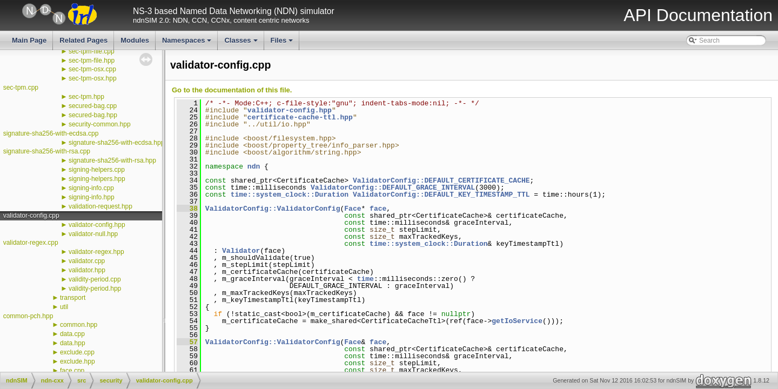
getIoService (517, 321)
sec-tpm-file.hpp (92, 60)
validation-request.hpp (100, 206)
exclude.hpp (77, 361)
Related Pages (83, 40)
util (64, 307)
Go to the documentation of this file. (232, 90)
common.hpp (78, 324)
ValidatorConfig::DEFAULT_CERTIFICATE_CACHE (441, 180)
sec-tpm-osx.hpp (93, 78)
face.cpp (72, 370)
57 (187, 342)
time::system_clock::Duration (289, 194)
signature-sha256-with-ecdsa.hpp (116, 142)
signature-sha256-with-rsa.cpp (46, 151)
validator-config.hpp (97, 225)
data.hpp (72, 343)
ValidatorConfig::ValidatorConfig (272, 208)
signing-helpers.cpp (97, 169)
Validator (241, 251)
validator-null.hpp (93, 234)
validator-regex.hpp (96, 252)
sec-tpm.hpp (86, 96)
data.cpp (72, 334)
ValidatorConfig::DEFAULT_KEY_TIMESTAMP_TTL (441, 194)
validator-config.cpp (31, 215)
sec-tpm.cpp (20, 87)
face (378, 208)
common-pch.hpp (28, 316)
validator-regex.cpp (30, 242)
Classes (241, 43)
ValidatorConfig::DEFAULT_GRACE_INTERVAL (393, 187)
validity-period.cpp (95, 279)
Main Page (29, 40)
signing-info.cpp (91, 188)
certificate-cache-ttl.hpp (300, 117)
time (365, 279)
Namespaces (187, 43)
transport (72, 297)
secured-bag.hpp (93, 115)
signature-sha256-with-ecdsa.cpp (51, 133)
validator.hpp (87, 270)
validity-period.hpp (95, 288)
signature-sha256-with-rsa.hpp (112, 160)
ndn (253, 166)
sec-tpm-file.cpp (92, 51)
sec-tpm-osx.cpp (92, 69)
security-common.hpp (100, 124)
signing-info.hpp (92, 197)
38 (187, 208)
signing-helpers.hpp (97, 179)
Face (352, 208)
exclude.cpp (77, 352)
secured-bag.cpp (93, 106)
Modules (134, 40)
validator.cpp (87, 261)
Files (283, 43)
